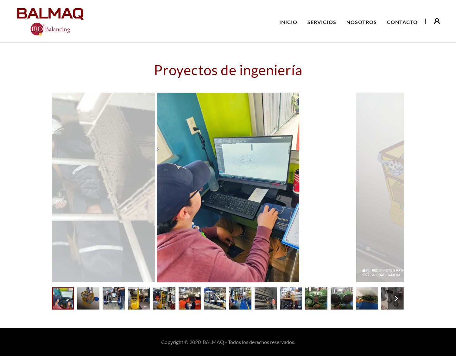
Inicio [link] (288, 22)
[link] (50, 20)
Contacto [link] (402, 22)
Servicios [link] (321, 22)
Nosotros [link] (361, 22)
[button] (437, 21)
